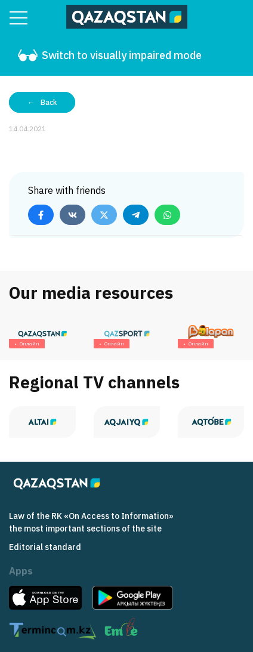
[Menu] (18, 18)
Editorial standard (45, 547)
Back (49, 102)
